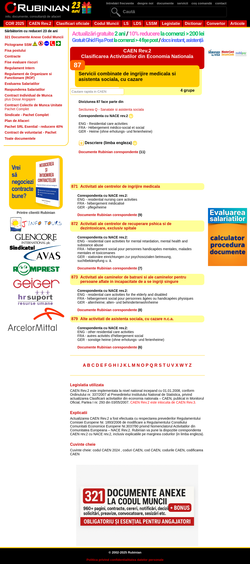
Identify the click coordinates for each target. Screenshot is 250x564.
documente (165, 3)
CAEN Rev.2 (40, 23)
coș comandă (201, 3)
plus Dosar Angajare (28, 97)
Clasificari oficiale (72, 23)
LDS (137, 23)
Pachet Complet (33, 107)
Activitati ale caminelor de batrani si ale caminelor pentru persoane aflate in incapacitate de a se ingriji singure (133, 279)
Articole (237, 23)
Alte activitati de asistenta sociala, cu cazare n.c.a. (127, 319)
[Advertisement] (134, 158)
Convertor (216, 23)
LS (126, 23)
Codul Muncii (106, 23)
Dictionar (193, 23)
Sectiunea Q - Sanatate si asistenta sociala (111, 109)
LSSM (151, 23)
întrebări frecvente (120, 3)
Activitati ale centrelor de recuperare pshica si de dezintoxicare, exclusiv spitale (126, 226)
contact (220, 3)
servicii (182, 3)
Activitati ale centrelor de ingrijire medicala (120, 186)
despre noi (145, 3)
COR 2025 (15, 23)
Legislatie (171, 23)
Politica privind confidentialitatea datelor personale (125, 560)
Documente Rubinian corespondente (108, 152)
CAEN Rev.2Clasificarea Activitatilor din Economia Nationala (137, 53)
